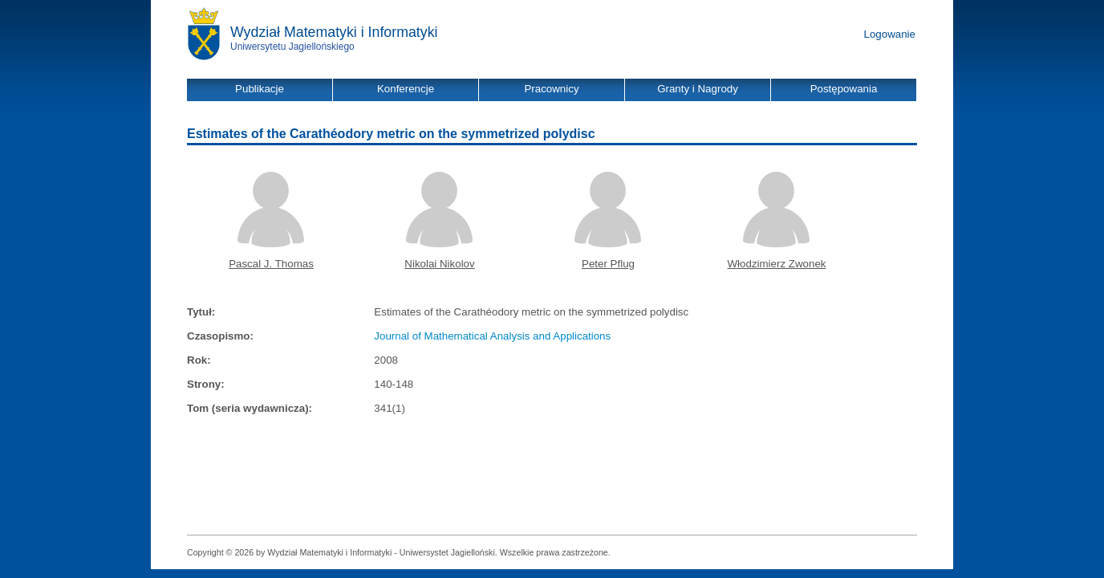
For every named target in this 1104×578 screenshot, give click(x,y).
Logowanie (889, 34)
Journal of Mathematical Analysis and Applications (492, 336)
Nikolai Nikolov (439, 264)
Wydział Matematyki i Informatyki (334, 32)
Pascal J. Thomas (271, 264)
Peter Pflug (608, 264)
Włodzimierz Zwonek (777, 264)
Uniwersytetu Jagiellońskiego (292, 46)
